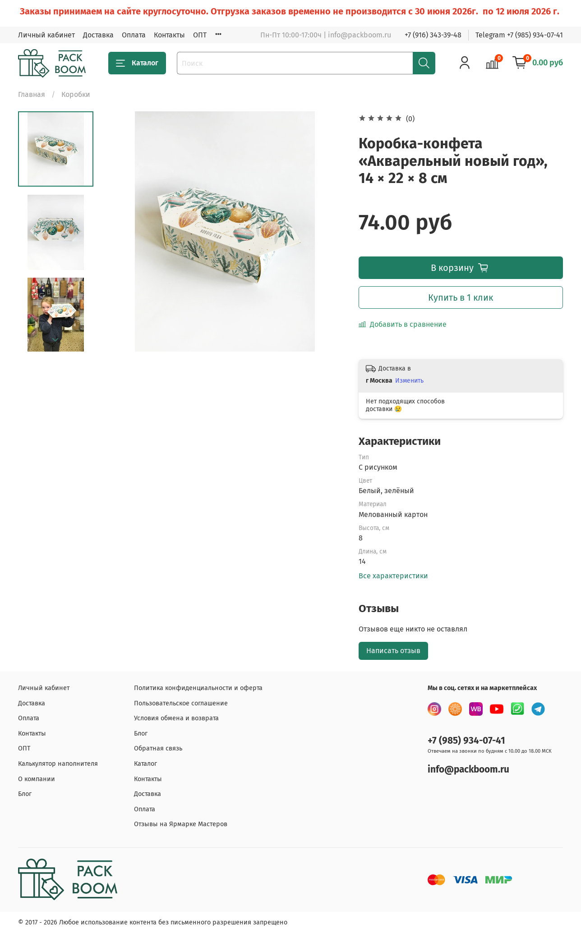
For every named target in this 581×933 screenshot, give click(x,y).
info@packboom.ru (468, 769)
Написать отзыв (393, 650)
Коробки (75, 94)
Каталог (137, 63)
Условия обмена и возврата (176, 718)
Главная (31, 94)
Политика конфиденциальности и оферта (198, 688)
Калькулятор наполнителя (58, 764)
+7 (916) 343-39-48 (433, 35)
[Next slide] (55, 340)
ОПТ (200, 35)
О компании (36, 779)
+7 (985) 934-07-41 (466, 740)
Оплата (134, 35)
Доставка (98, 35)
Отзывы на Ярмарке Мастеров (180, 824)
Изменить (409, 380)
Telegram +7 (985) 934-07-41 (519, 35)
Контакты (169, 35)
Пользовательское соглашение (181, 703)
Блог (25, 794)
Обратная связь (158, 748)
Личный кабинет (46, 35)
